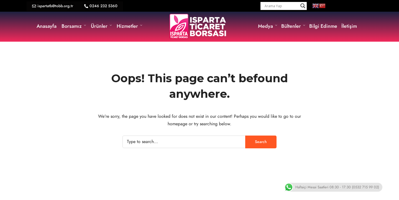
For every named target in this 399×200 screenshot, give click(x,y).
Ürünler (99, 25)
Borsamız (72, 25)
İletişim (349, 25)
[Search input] (281, 6)
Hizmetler (127, 25)
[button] (53, 6)
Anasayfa (47, 25)
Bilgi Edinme (323, 25)
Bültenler (291, 25)
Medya (265, 25)
